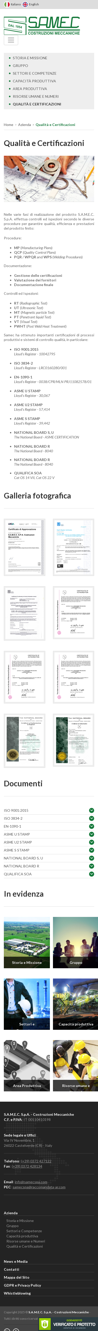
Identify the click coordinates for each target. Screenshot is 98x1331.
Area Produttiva (28, 88)
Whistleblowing (17, 1293)
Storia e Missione (28, 58)
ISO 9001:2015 (49, 810)
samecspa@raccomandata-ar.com (39, 1187)
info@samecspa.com (31, 1182)
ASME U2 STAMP (49, 842)
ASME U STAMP (49, 834)
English (30, 4)
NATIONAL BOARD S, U (49, 858)
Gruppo (18, 65)
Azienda (24, 124)
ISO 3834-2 (49, 818)
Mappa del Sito (16, 1277)
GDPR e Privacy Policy (22, 1285)
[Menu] (11, 40)
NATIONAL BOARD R (49, 866)
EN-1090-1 (49, 826)
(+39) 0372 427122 (36, 1161)
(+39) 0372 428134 (27, 1166)
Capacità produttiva (32, 81)
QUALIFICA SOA (49, 874)
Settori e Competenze (33, 73)
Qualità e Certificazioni (35, 104)
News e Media (16, 1261)
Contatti (11, 1269)
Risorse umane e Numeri (34, 96)
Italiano (12, 4)
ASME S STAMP (49, 850)
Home (8, 124)
